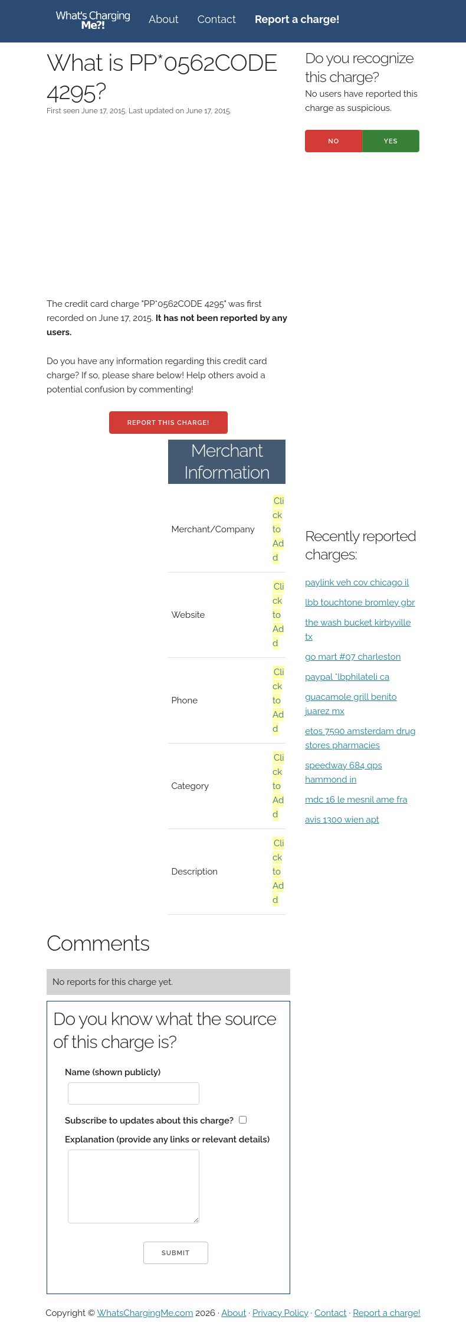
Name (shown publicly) (112, 1072)
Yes (391, 141)
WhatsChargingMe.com (145, 1313)
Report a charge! (387, 1313)
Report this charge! (168, 423)
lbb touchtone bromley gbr (360, 602)
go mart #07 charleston (353, 656)
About (164, 19)
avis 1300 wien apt (342, 819)
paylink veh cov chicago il (357, 582)
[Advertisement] (168, 214)
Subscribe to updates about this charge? (149, 1120)
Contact (217, 19)
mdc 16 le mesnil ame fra (356, 799)
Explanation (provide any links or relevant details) (167, 1139)
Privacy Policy (280, 1313)
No (333, 141)
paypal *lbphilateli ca (347, 677)
